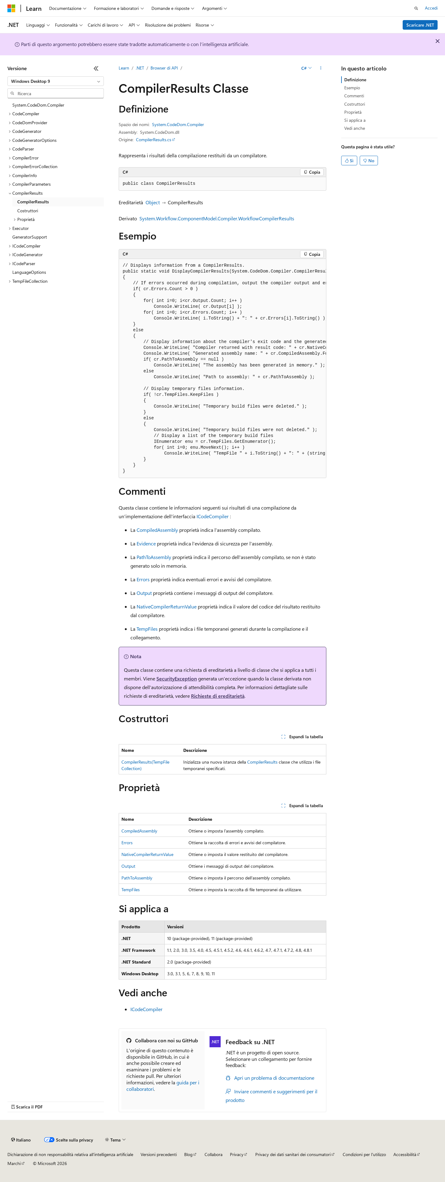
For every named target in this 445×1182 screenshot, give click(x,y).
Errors (143, 579)
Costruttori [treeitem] (27, 211)
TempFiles (147, 628)
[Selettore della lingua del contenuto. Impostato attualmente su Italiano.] (20, 1140)
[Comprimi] (96, 68)
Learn (124, 68)
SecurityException (176, 678)
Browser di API (164, 68)
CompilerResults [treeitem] (33, 202)
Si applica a (355, 120)
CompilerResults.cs (153, 139)
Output (144, 593)
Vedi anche (354, 128)
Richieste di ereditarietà (217, 696)
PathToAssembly (154, 557)
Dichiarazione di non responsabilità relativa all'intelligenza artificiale (70, 1154)
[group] (222, 368)
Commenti (354, 96)
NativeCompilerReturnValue (167, 606)
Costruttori (354, 104)
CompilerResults (262, 762)
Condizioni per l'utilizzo (364, 1154)
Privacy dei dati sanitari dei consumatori (293, 1154)
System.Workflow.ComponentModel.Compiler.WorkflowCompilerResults (216, 218)
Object (153, 202)
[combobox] (55, 81)
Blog (188, 1154)
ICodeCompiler (213, 516)
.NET (140, 68)
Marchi (14, 1163)
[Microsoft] (11, 8)
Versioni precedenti (159, 1154)
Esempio (352, 88)
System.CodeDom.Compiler (178, 124)
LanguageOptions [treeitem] (29, 272)
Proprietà (353, 112)
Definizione (355, 80)
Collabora (213, 1154)
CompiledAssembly (157, 530)
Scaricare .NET (420, 25)
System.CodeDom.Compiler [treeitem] (38, 105)
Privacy (237, 1154)
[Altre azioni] (321, 68)
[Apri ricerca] (416, 8)
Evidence (146, 543)
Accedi (431, 8)
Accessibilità (404, 1154)
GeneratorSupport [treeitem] (29, 237)
